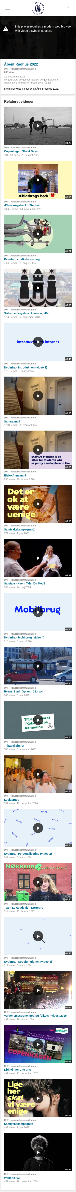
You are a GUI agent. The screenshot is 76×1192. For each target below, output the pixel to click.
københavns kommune (16, 82)
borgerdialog (11, 79)
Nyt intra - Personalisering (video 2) (28, 853)
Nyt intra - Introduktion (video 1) (25, 367)
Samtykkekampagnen (18, 1123)
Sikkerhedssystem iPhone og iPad (27, 313)
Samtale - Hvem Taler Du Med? (24, 583)
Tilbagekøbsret (14, 745)
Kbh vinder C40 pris (17, 1069)
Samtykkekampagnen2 (19, 529)
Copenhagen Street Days (21, 151)
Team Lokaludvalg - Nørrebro (23, 907)
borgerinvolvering (49, 79)
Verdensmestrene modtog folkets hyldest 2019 (35, 1015)
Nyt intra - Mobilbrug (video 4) (24, 637)
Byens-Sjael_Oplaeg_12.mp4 (23, 691)
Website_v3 (12, 1177)
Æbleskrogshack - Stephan (22, 205)
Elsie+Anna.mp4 (15, 475)
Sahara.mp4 (12, 421)
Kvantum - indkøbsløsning (22, 259)
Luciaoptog (11, 799)
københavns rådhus (40, 82)
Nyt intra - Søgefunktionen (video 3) (28, 961)
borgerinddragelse (29, 79)
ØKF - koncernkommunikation (20, 69)
